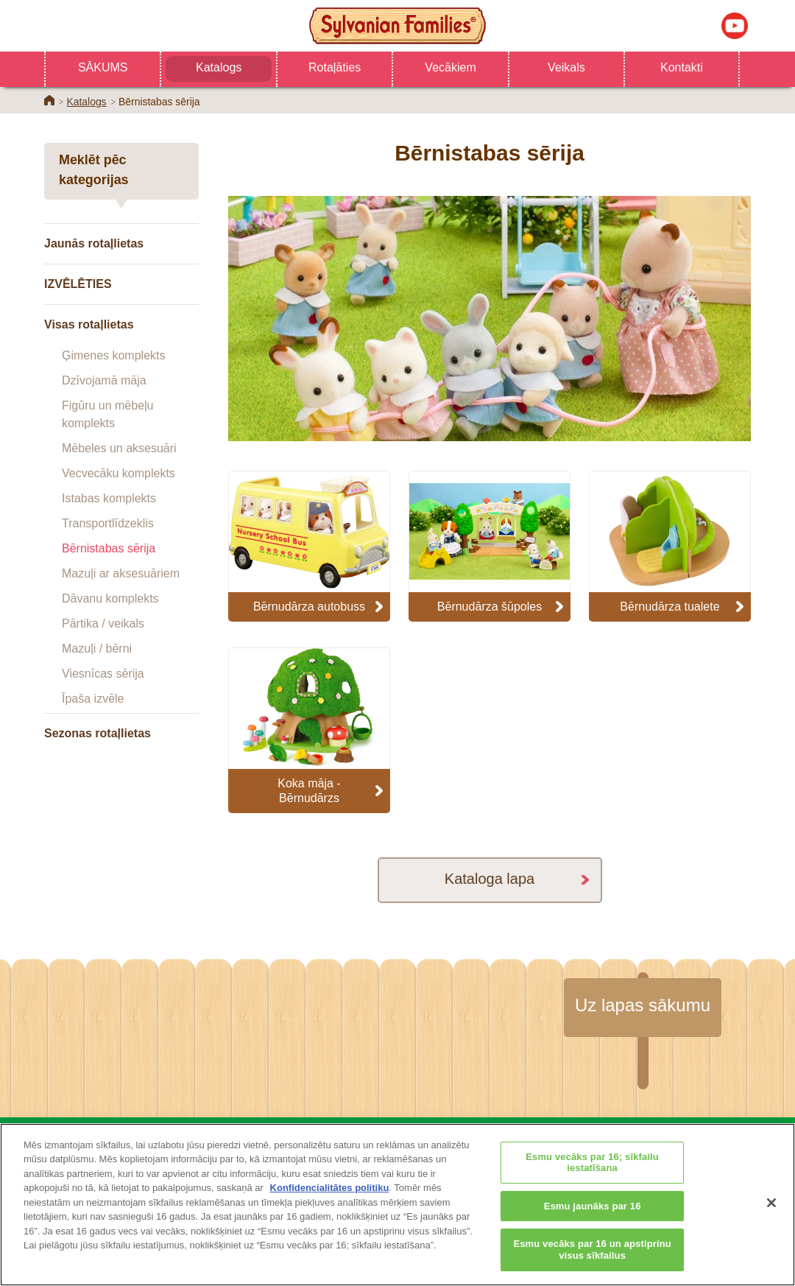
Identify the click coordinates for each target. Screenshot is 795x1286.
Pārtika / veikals (103, 623)
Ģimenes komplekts (114, 355)
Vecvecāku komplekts (118, 473)
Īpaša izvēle (93, 698)
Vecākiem (450, 67)
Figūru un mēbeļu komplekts (108, 414)
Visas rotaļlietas (89, 324)
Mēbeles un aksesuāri (119, 448)
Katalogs (218, 67)
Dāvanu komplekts (110, 598)
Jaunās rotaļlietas (94, 243)
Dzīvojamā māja (104, 380)
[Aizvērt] (771, 1221)
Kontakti (681, 67)
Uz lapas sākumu (642, 1005)
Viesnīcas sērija (103, 673)
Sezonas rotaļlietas (97, 733)
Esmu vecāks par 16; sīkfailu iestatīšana (592, 1180)
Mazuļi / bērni (97, 648)
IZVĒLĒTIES (78, 284)
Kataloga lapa (489, 879)
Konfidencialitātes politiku (329, 1206)
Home (49, 100)
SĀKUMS (103, 67)
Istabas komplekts (109, 498)
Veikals (566, 67)
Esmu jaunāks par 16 (592, 1224)
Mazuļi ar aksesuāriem (121, 573)
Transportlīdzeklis (108, 523)
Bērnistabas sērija (108, 548)
